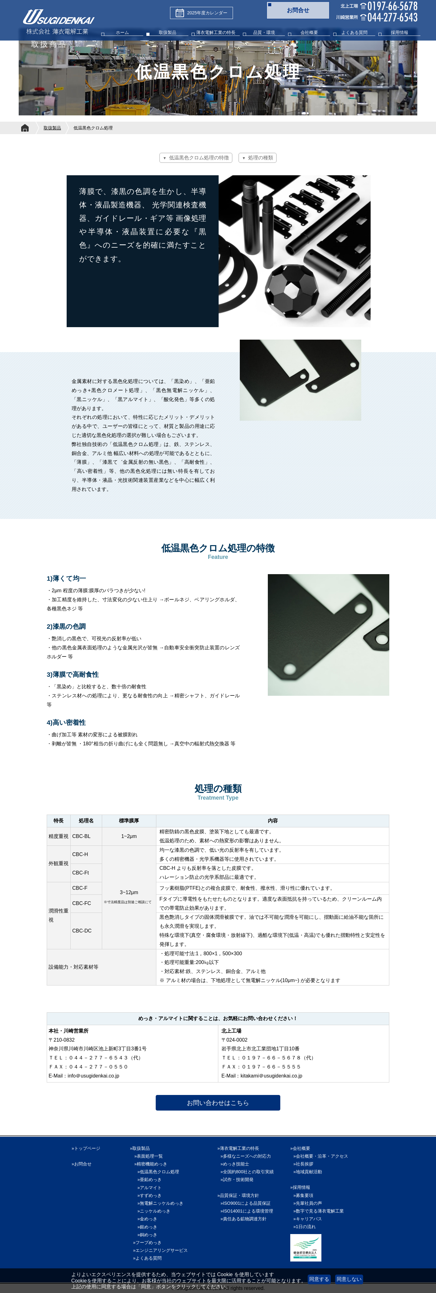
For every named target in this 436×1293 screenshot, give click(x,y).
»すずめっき (147, 1195)
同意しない (349, 1279)
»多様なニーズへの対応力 (245, 1156)
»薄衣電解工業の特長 (238, 1148)
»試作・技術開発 (237, 1179)
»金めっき (145, 1218)
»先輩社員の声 (307, 1203)
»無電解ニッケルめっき (158, 1203)
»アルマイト (147, 1187)
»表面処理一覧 (148, 1156)
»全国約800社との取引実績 (247, 1171)
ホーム (122, 32)
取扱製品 (167, 32)
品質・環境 (264, 32)
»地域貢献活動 (307, 1171)
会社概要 (309, 32)
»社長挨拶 (303, 1163)
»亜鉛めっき (147, 1179)
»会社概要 (300, 1148)
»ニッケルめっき (151, 1210)
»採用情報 (300, 1187)
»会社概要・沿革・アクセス (320, 1156)
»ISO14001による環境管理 (246, 1210)
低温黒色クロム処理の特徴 (199, 157)
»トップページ (86, 1148)
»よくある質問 (147, 1258)
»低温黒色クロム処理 (156, 1171)
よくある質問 (354, 32)
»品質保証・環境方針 (238, 1195)
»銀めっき (145, 1226)
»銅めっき (145, 1234)
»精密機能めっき (150, 1163)
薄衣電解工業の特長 (215, 32)
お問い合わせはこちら (218, 1102)
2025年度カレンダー (201, 13)
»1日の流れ (304, 1226)
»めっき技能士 (234, 1163)
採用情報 (399, 32)
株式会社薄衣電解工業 (59, 22)
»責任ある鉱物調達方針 (243, 1218)
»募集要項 (303, 1195)
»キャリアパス (307, 1218)
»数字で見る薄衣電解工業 (318, 1210)
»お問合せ (82, 1163)
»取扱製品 (140, 1148)
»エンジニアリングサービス (160, 1250)
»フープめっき (147, 1242)
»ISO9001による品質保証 (245, 1203)
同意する (319, 1279)
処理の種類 (260, 157)
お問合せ (298, 10)
